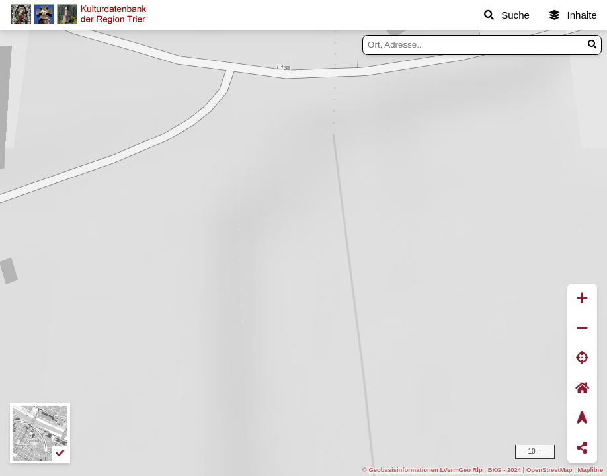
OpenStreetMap (549, 469)
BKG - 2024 (504, 469)
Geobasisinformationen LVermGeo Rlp (425, 469)
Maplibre (591, 469)
